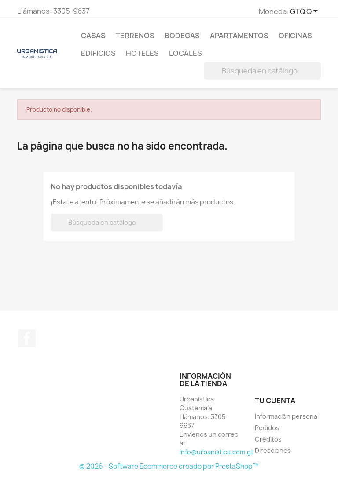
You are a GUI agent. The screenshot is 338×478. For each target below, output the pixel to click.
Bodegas (182, 35)
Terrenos (135, 35)
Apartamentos (239, 35)
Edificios (98, 53)
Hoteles (142, 53)
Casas (93, 35)
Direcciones (273, 450)
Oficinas (295, 35)
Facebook (27, 338)
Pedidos (267, 427)
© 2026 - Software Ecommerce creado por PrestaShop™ (169, 466)
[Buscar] (262, 71)
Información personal (287, 416)
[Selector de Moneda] (305, 12)
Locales (185, 53)
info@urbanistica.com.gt (217, 452)
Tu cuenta (275, 400)
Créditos (268, 439)
